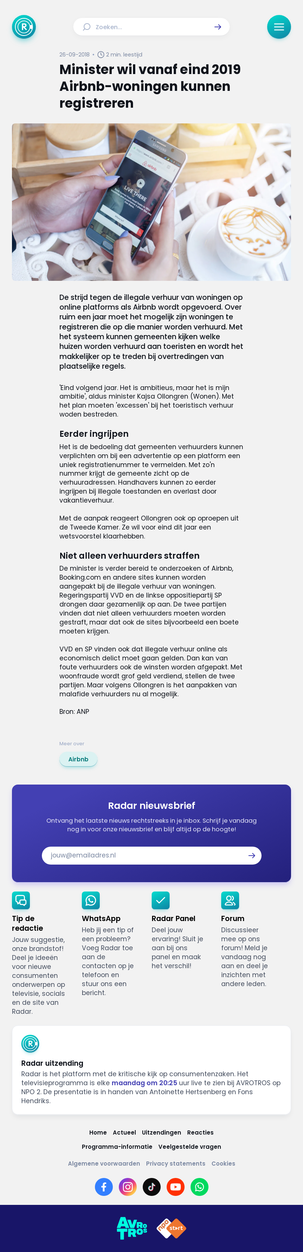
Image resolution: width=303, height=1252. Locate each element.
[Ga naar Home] (24, 27)
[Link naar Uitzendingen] (161, 1132)
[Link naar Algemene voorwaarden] (104, 1163)
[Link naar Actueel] (124, 1132)
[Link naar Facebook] (104, 1187)
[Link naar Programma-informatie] (117, 1147)
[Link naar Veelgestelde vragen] (189, 1147)
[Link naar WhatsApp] (199, 1187)
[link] (78, 759)
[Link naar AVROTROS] (132, 1228)
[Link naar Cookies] (223, 1163)
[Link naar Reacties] (200, 1132)
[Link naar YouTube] (176, 1187)
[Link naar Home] (98, 1132)
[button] (217, 27)
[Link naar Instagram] (128, 1187)
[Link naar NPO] (171, 1228)
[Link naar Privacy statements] (175, 1163)
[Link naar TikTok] (152, 1187)
